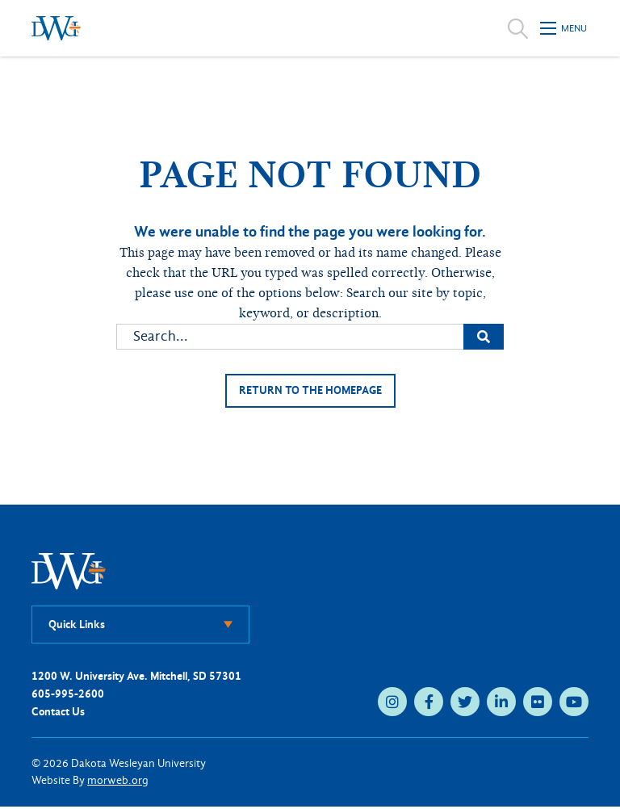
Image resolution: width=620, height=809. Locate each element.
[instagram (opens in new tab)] (392, 703)
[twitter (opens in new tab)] (465, 703)
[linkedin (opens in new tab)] (501, 703)
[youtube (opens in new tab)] (574, 703)
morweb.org (118, 783)
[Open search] (518, 28)
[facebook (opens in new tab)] (428, 703)
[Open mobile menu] (564, 28)
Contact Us (58, 713)
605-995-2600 (67, 695)
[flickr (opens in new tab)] (537, 703)
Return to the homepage (310, 391)
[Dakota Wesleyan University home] (56, 28)
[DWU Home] (68, 572)
